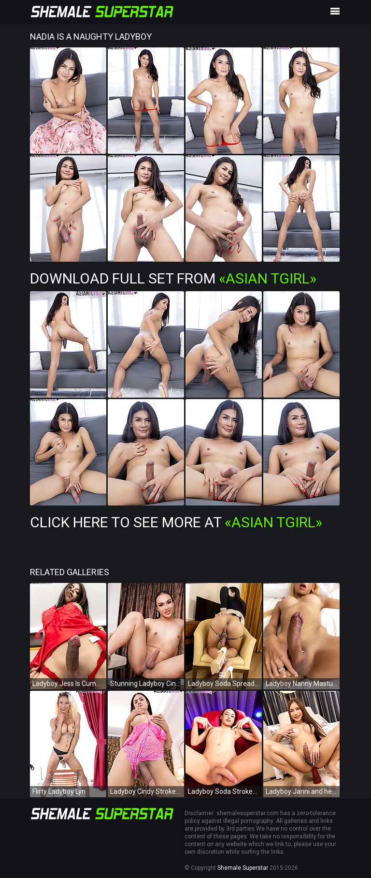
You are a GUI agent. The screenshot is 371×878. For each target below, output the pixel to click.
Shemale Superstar (242, 867)
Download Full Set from (173, 278)
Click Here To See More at (176, 522)
